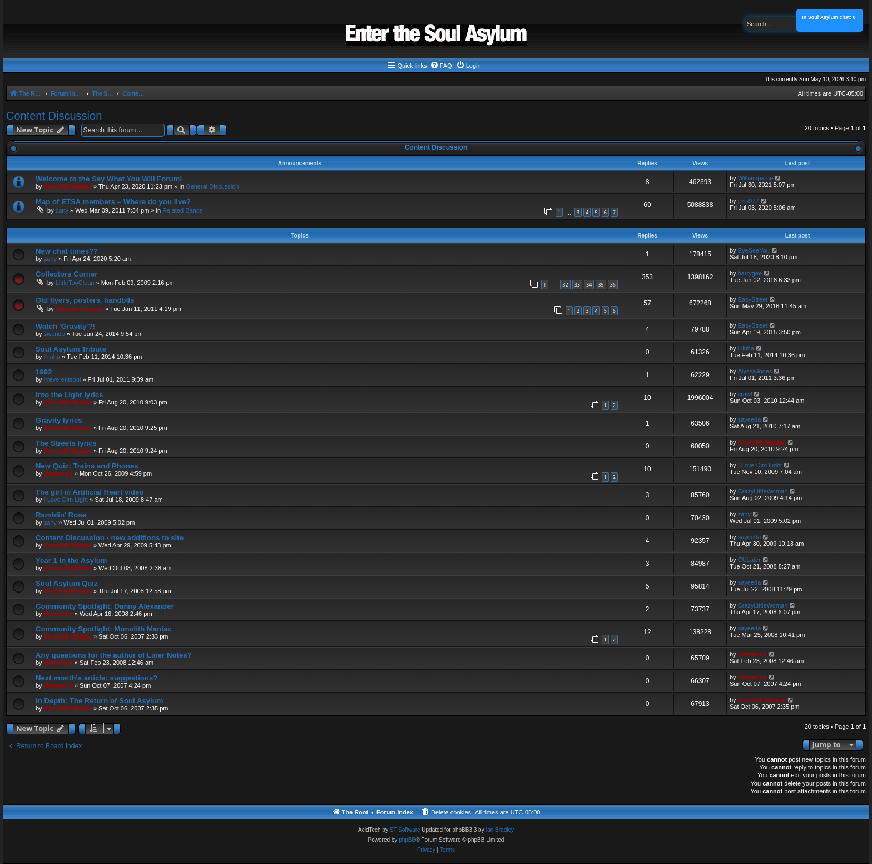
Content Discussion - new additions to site (110, 538)
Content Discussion (54, 116)
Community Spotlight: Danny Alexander (105, 606)
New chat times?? (67, 251)
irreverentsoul (62, 379)
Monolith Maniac (68, 186)
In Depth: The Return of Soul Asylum (100, 701)
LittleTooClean (75, 282)
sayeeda (749, 419)
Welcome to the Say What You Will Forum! (109, 179)
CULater (749, 559)
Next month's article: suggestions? (96, 678)
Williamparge (756, 178)
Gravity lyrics (59, 420)
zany (62, 210)
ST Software (405, 830)
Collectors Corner (66, 274)
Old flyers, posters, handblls (85, 300)
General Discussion (212, 186)
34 (589, 284)
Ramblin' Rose (61, 515)
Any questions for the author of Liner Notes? (114, 655)
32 (565, 284)
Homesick (58, 473)
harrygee (750, 273)
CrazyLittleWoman (763, 491)
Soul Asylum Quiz (67, 583)
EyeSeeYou (754, 250)
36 (613, 284)
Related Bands (182, 210)
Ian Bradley (499, 830)
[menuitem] (441, 65)
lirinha (52, 356)
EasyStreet (753, 299)
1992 (44, 372)
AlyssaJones (755, 371)
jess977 (748, 201)
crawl (745, 394)
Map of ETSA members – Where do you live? (113, 202)
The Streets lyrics (66, 443)
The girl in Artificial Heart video (89, 492)
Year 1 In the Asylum (71, 560)
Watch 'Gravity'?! (65, 326)
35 (600, 284)
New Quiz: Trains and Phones (87, 466)
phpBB (407, 840)
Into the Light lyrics (69, 395)
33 (577, 284)
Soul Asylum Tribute (71, 349)
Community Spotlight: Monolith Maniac (104, 629)
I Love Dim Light (760, 465)
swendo (54, 333)
